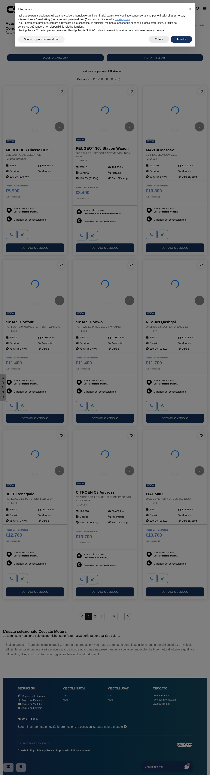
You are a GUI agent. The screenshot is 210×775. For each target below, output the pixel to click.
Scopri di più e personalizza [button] (41, 39)
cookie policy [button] (122, 19)
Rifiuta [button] (159, 39)
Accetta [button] (181, 39)
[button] (190, 9)
